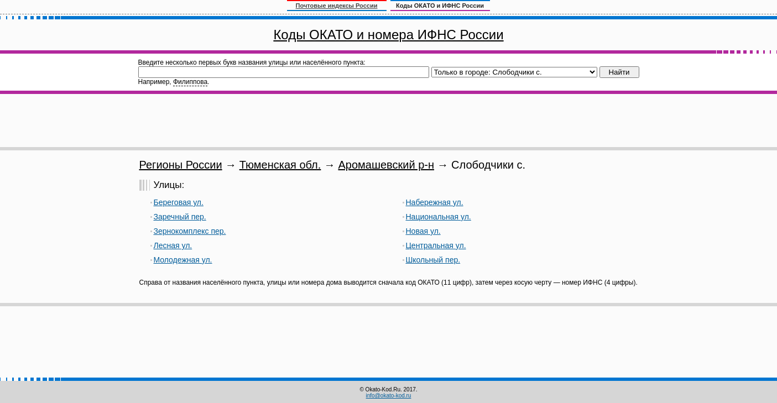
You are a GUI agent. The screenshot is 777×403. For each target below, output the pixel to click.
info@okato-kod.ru (388, 395)
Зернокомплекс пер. (190, 231)
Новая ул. (423, 231)
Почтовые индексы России (337, 5)
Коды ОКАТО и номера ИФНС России (388, 34)
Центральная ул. (436, 245)
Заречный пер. (180, 216)
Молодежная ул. (183, 259)
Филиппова (190, 82)
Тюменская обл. (280, 165)
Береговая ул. (179, 202)
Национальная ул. (438, 216)
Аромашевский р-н (386, 165)
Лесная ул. (173, 245)
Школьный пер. (433, 259)
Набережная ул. (434, 202)
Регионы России (180, 165)
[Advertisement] (388, 120)
